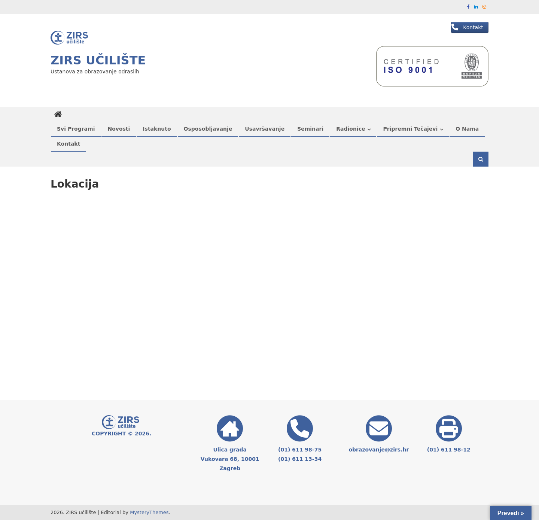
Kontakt (68, 144)
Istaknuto (157, 129)
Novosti (118, 129)
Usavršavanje (264, 129)
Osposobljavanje (208, 129)
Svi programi (76, 129)
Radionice (350, 129)
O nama (467, 129)
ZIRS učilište (98, 60)
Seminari (310, 129)
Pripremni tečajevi (410, 129)
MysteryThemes (149, 512)
